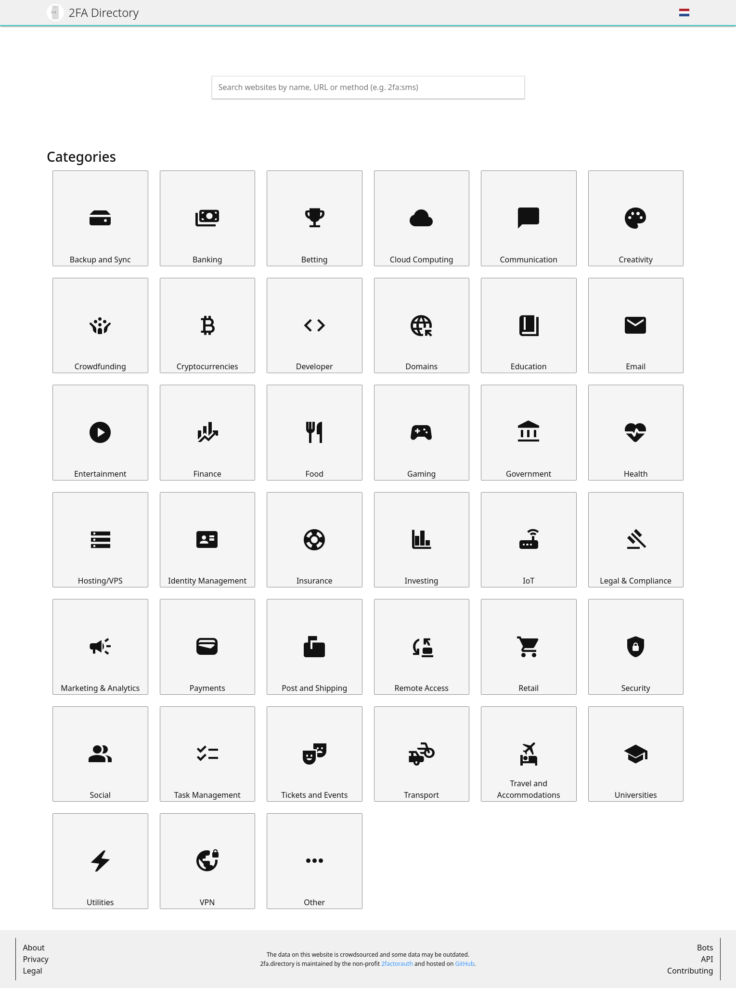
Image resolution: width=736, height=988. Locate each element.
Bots (705, 947)
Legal (32, 970)
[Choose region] (684, 12)
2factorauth (397, 964)
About (33, 947)
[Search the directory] (359, 87)
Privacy (35, 959)
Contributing (690, 970)
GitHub (464, 964)
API (707, 959)
